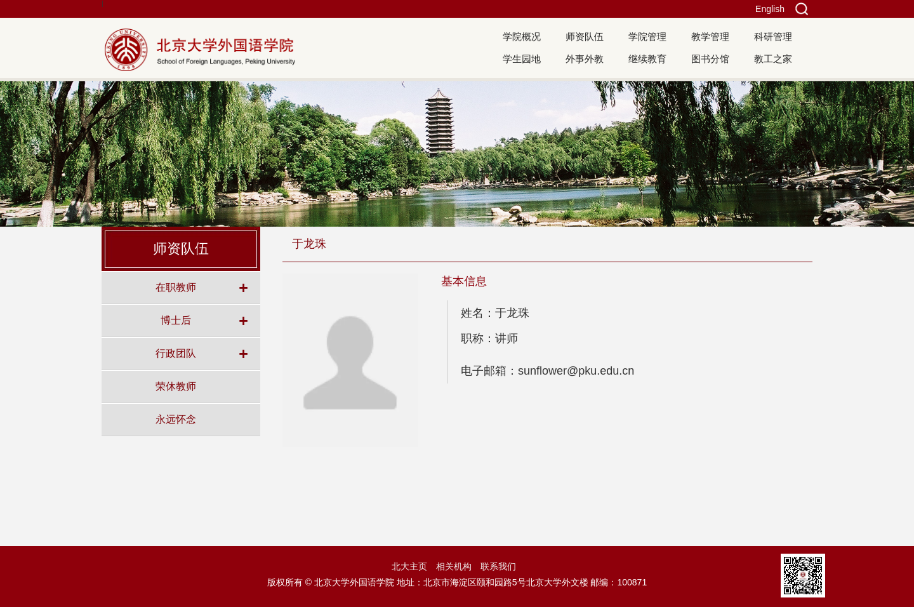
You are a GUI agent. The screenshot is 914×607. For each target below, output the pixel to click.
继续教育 (647, 58)
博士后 (176, 320)
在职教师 (176, 287)
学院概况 (522, 36)
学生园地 (522, 58)
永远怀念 (176, 419)
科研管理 (773, 36)
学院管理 (647, 36)
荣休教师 (176, 386)
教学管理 (710, 36)
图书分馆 (710, 58)
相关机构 (454, 566)
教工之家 (773, 58)
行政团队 (176, 353)
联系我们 (498, 566)
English (770, 9)
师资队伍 (585, 36)
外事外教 (585, 58)
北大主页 (409, 566)
